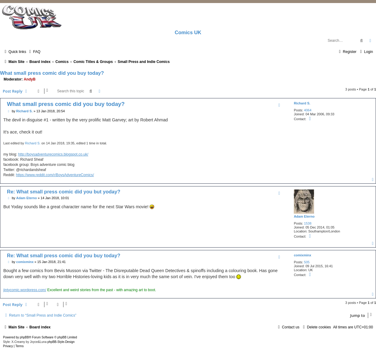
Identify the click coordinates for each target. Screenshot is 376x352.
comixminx (302, 255)
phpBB (24, 337)
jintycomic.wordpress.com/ (24, 290)
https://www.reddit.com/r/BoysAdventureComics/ (55, 175)
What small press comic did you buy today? (52, 73)
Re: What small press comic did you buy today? (63, 255)
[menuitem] (34, 52)
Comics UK (188, 32)
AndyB (30, 79)
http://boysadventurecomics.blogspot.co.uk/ (53, 154)
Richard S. (302, 103)
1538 (307, 223)
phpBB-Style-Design (61, 342)
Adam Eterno (304, 216)
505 (307, 262)
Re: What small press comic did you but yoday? (63, 191)
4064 (307, 110)
